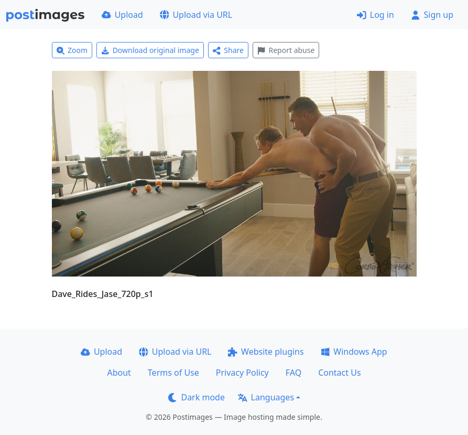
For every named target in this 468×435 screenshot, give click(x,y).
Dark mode (196, 397)
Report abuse (285, 50)
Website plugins (265, 351)
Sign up (432, 14)
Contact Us (339, 372)
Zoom (72, 50)
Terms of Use (173, 372)
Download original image (150, 50)
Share (228, 50)
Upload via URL (196, 14)
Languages (266, 397)
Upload (122, 14)
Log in (375, 14)
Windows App (354, 351)
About (118, 372)
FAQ (293, 372)
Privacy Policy (242, 372)
